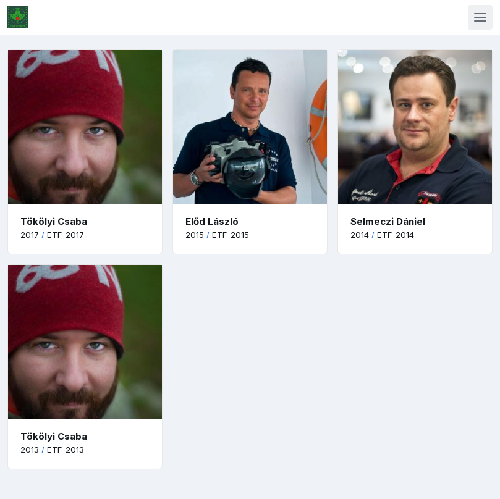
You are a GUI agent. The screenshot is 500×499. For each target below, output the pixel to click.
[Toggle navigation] (480, 17)
